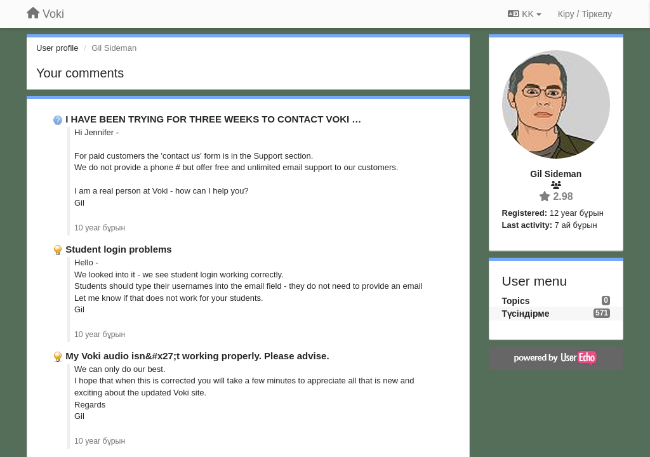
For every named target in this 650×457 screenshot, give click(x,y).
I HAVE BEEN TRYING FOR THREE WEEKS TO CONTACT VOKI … (213, 119)
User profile (57, 48)
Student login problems (118, 249)
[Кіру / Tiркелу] (585, 14)
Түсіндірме (526, 313)
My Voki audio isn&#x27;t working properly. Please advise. (197, 355)
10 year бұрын (99, 227)
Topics (516, 301)
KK (524, 14)
